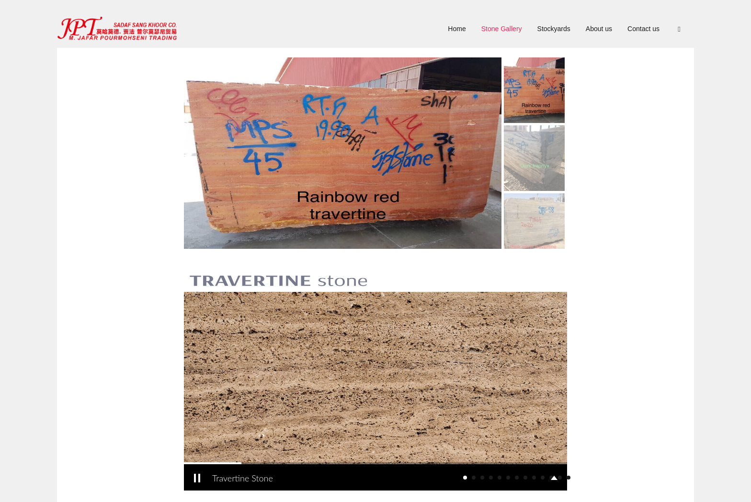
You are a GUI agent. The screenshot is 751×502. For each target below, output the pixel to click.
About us (599, 29)
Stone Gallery (501, 29)
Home (457, 29)
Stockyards (553, 29)
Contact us (643, 29)
